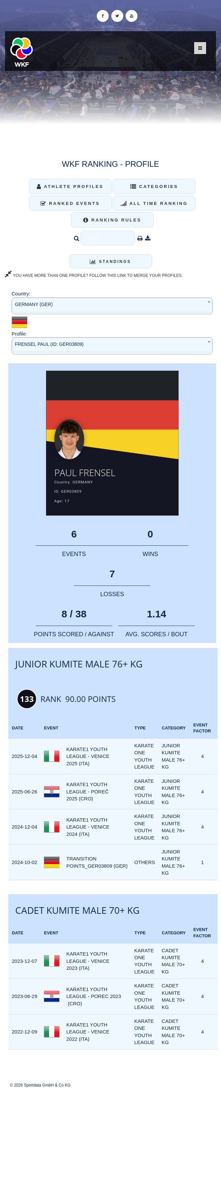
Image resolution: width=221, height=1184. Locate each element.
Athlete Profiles (70, 186)
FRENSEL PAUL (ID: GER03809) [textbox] (49, 344)
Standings (110, 261)
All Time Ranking (154, 203)
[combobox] (112, 305)
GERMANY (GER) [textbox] (34, 304)
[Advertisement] (110, 1136)
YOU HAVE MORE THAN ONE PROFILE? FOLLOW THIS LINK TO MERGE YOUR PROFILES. (94, 275)
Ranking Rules (112, 220)
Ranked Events (70, 203)
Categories (154, 186)
